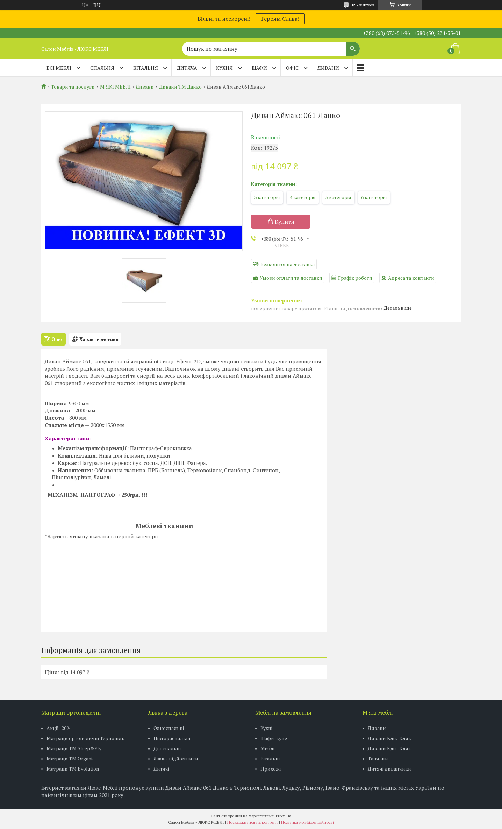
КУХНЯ (224, 67)
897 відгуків (363, 4)
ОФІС (292, 67)
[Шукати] (353, 45)
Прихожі (270, 768)
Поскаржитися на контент (252, 822)
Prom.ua (283, 815)
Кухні (266, 728)
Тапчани (378, 758)
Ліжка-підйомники (175, 758)
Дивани (145, 87)
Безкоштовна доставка (287, 264)
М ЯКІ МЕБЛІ (115, 87)
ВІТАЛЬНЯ (145, 67)
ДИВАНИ (328, 67)
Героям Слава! (280, 18)
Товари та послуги (73, 87)
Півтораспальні (171, 738)
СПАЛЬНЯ (102, 67)
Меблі (267, 748)
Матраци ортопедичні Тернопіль (85, 738)
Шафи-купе (273, 738)
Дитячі (161, 768)
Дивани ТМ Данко (180, 87)
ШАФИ (259, 67)
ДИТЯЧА (187, 67)
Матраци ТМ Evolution (72, 768)
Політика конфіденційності (307, 822)
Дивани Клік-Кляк (389, 738)
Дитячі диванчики (389, 768)
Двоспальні (167, 748)
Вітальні (270, 758)
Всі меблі (58, 67)
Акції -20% (58, 728)
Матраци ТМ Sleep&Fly (73, 748)
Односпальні (168, 728)
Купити (284, 221)
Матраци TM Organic (70, 758)
